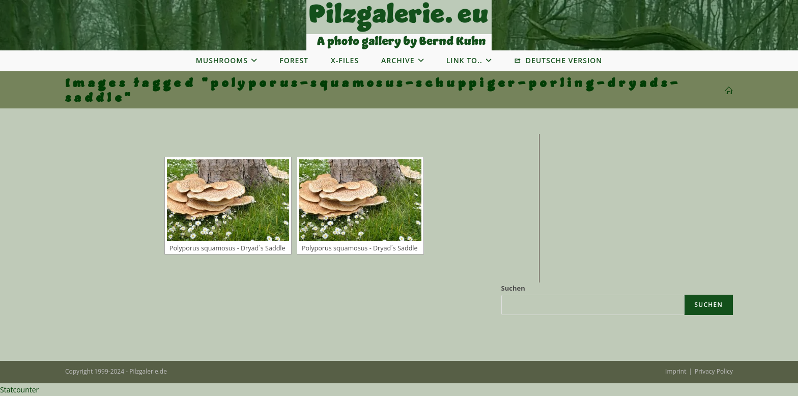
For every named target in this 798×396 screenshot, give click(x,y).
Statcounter (19, 389)
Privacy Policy (714, 371)
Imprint (675, 371)
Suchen (513, 288)
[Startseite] (729, 91)
